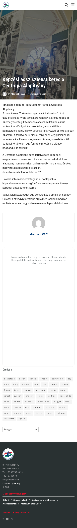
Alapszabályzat (9, 504)
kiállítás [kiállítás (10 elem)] (52, 396)
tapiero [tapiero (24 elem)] (17, 413)
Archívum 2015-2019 (31, 504)
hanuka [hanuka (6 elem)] (27, 390)
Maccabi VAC (18, 94)
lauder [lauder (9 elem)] (16, 402)
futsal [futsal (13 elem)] (65, 385)
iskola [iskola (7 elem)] (53, 390)
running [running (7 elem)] (37, 407)
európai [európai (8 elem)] (26, 385)
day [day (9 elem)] (69, 379)
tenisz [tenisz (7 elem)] (28, 413)
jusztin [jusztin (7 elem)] (17, 396)
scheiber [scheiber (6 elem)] (50, 407)
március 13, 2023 (38, 94)
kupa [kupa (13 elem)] (6, 402)
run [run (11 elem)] (27, 407)
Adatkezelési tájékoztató (43, 500)
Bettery (16, 483)
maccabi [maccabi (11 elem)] (28, 402)
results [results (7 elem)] (17, 407)
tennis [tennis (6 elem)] (39, 413)
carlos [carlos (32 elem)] (33, 379)
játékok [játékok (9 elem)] (29, 396)
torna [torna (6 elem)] (49, 413)
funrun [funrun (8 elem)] (54, 385)
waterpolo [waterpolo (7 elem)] (9, 419)
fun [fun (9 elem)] (44, 385)
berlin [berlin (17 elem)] (22, 379)
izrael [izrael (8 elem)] (7, 396)
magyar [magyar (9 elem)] (57, 402)
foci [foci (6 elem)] (36, 385)
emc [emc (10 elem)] (6, 385)
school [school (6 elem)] (62, 407)
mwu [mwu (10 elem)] (67, 402)
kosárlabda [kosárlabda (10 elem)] (65, 396)
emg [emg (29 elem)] (15, 385)
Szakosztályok (20, 500)
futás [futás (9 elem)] (16, 390)
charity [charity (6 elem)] (43, 379)
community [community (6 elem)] (57, 379)
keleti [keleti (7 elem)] (40, 396)
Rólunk (5, 500)
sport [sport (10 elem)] (6, 413)
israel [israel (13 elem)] (63, 390)
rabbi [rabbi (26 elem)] (6, 407)
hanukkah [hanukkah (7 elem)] (41, 390)
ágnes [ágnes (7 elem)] (22, 419)
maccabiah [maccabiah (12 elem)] (43, 402)
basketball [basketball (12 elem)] (9, 379)
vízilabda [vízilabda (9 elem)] (61, 413)
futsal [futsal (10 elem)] (7, 390)
